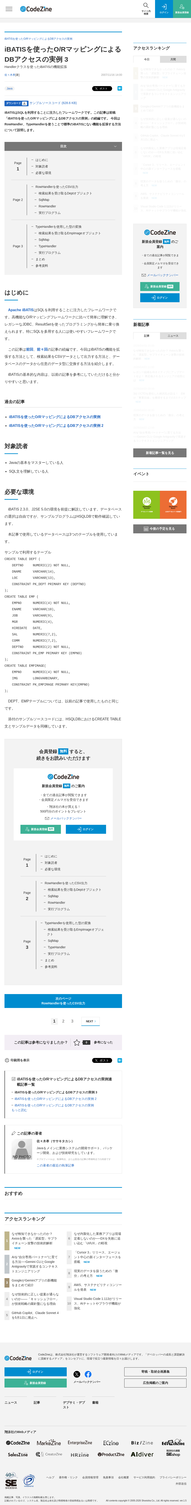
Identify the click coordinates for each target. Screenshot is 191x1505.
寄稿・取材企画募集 (155, 1371)
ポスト (100, 88)
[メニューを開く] (9, 9)
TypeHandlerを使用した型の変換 (59, 226)
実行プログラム (50, 213)
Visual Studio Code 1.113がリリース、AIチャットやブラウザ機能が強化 (98, 1303)
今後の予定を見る (159, 529)
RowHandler (47, 206)
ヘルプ (50, 1477)
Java (9, 88)
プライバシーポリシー (173, 1477)
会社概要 (123, 1477)
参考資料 (42, 265)
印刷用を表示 (16, 1060)
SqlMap (44, 200)
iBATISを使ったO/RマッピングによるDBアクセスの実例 (54, 417)
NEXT (91, 1021)
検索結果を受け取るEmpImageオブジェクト (70, 233)
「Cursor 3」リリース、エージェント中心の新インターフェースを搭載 (97, 1257)
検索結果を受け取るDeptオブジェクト (66, 193)
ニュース (173, 335)
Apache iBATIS (21, 310)
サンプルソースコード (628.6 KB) (53, 103)
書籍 (95, 1402)
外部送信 (181, 1483)
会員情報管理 (90, 1477)
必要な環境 (43, 173)
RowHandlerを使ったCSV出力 (57, 187)
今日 (146, 59)
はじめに (42, 160)
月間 (173, 59)
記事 (146, 335)
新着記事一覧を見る (160, 453)
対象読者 (42, 166)
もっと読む (19, 1110)
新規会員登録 (39, 829)
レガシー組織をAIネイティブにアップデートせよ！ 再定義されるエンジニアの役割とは (159, 376)
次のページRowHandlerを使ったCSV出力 (63, 1001)
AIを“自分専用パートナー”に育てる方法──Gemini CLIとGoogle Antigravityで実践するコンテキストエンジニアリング (159, 436)
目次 (89, 146)
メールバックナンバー (63, 818)
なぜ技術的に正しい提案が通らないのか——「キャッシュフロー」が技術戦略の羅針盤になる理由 (35, 1298)
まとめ (40, 259)
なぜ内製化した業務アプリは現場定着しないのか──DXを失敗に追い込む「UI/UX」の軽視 (97, 1238)
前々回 (42, 349)
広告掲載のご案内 (155, 1383)
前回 (29, 349)
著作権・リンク (68, 1477)
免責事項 (108, 1477)
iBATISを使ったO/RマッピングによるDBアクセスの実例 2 (56, 426)
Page (18, 200)
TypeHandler (47, 246)
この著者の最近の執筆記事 (55, 1165)
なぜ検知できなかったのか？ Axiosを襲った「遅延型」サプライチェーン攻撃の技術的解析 (34, 1238)
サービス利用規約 (144, 1477)
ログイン (85, 829)
